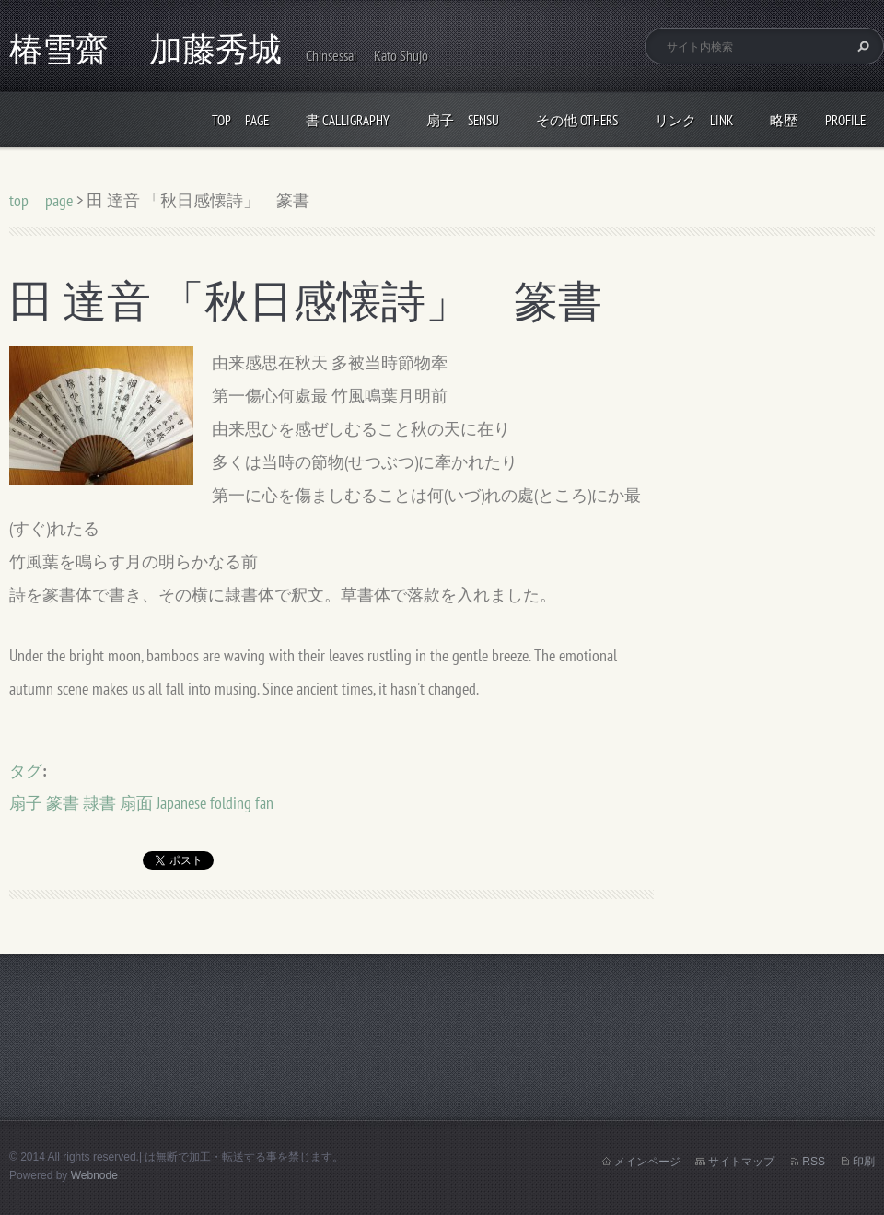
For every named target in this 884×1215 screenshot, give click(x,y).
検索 (861, 46)
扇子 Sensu (462, 120)
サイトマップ (741, 1161)
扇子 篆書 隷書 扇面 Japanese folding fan (141, 802)
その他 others (577, 120)
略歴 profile (818, 120)
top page (240, 120)
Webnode (94, 1175)
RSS (813, 1161)
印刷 (864, 1161)
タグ (25, 770)
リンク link (694, 120)
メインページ (647, 1161)
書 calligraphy (348, 120)
